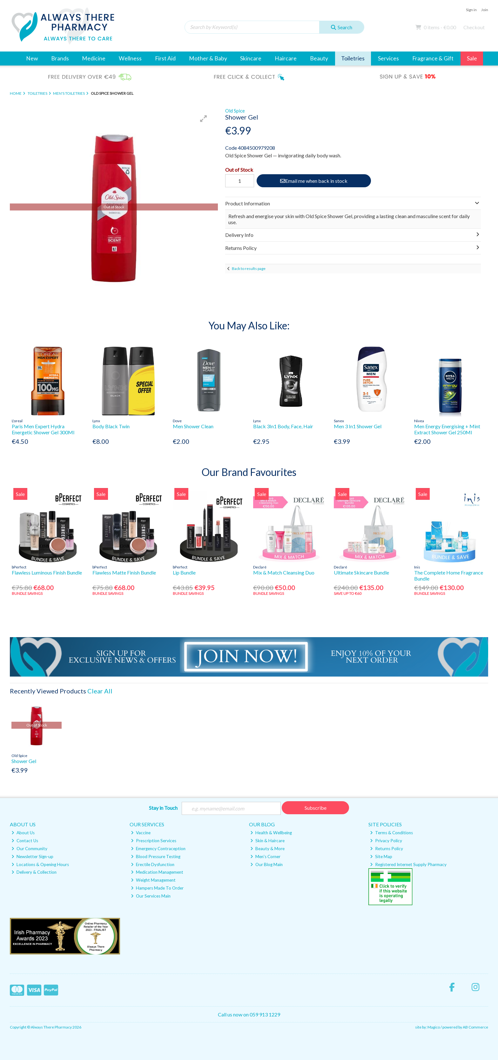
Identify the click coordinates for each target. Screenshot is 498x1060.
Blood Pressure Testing (155, 856)
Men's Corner (265, 856)
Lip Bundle (184, 572)
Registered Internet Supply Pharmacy (408, 864)
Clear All (99, 691)
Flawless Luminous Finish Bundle (47, 572)
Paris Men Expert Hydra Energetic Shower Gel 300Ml (43, 429)
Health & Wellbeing (271, 832)
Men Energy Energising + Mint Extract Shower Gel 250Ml (447, 429)
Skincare (250, 58)
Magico (433, 1027)
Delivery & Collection (34, 872)
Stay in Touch (163, 808)
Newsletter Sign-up (32, 856)
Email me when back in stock (313, 181)
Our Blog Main (266, 864)
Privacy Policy (386, 840)
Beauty (319, 58)
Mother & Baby (208, 58)
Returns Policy (386, 848)
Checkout (474, 27)
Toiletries (353, 58)
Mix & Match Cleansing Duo (283, 572)
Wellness (130, 58)
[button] (204, 119)
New (32, 58)
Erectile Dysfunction (152, 864)
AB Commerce (475, 1027)
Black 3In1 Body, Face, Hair (283, 426)
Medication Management (157, 872)
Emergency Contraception (158, 848)
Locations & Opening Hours (40, 864)
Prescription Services (153, 840)
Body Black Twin (111, 426)
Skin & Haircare (267, 840)
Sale (472, 58)
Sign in (471, 9)
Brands (60, 58)
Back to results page (249, 268)
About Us (23, 832)
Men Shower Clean (193, 426)
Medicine (93, 58)
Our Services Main (151, 895)
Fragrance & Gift (433, 58)
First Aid (165, 58)
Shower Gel (23, 761)
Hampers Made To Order (157, 888)
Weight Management (153, 880)
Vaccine (141, 832)
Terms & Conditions (391, 832)
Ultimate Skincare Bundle (361, 572)
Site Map (381, 856)
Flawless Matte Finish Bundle (124, 572)
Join (484, 9)
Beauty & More (267, 848)
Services (388, 58)
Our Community (29, 848)
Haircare (286, 58)
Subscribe (315, 808)
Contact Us (24, 840)
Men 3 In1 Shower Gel (357, 426)
